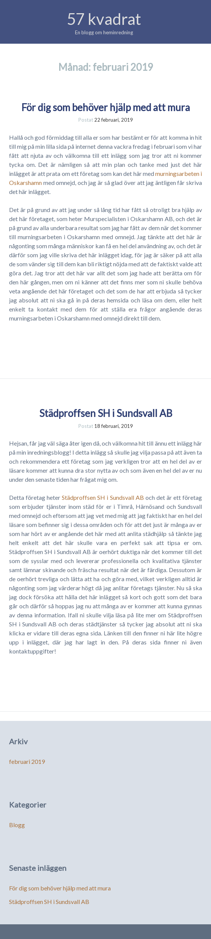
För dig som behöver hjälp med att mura (105, 107)
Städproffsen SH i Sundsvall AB (105, 413)
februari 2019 (27, 761)
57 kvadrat (104, 18)
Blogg (17, 824)
